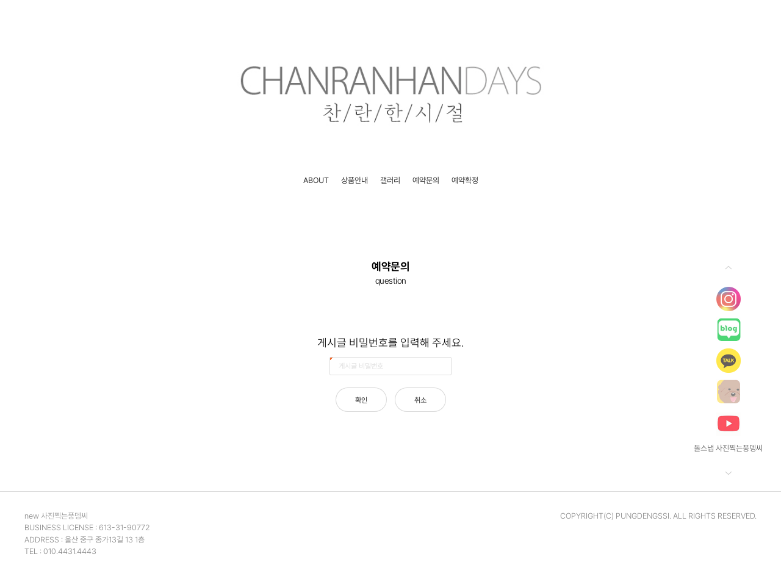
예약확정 (465, 180)
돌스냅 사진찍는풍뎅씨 (728, 448)
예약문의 (425, 180)
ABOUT (316, 180)
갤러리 (390, 180)
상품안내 (354, 180)
